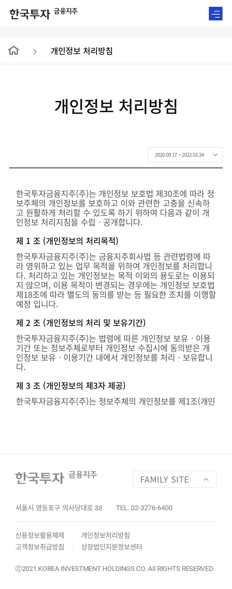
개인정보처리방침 (105, 535)
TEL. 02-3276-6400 (144, 508)
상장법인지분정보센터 (111, 547)
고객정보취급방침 (39, 547)
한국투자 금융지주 (44, 13)
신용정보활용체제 (39, 535)
